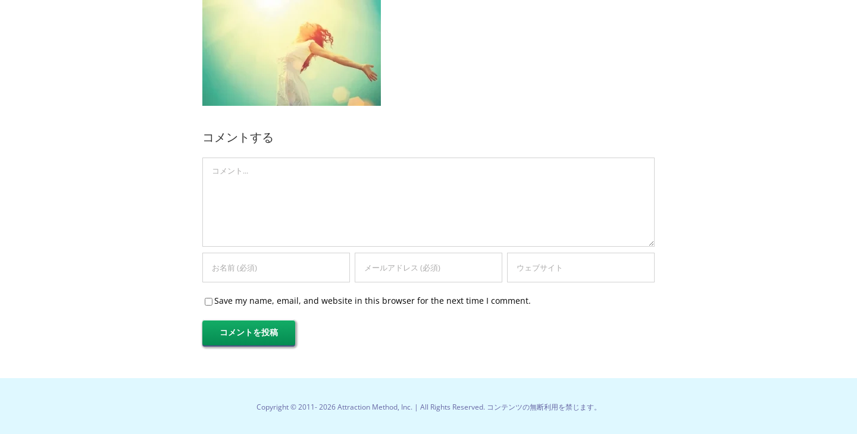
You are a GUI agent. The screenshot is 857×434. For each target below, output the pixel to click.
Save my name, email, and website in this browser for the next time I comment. (372, 300)
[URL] (581, 267)
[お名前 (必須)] (276, 267)
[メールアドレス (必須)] (428, 267)
